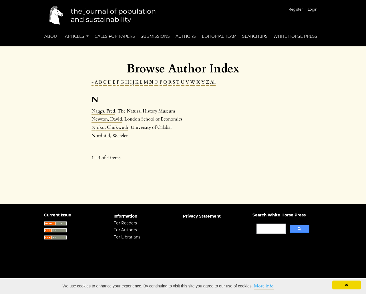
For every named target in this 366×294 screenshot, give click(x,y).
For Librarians (127, 237)
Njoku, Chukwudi (110, 127)
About (51, 36)
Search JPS (255, 36)
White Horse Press (295, 36)
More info (264, 286)
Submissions (155, 36)
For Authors (125, 230)
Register (296, 9)
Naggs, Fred (103, 111)
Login (312, 9)
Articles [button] (75, 36)
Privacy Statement (202, 216)
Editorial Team (219, 36)
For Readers (125, 223)
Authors (186, 36)
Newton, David (107, 119)
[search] (270, 228)
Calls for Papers (115, 36)
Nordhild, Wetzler (110, 136)
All (213, 82)
